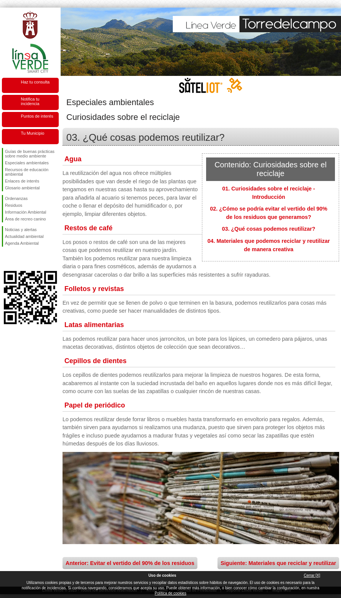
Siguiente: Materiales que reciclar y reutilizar (278, 563)
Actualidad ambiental (24, 236)
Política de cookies (170, 593)
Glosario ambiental (22, 188)
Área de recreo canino (25, 219)
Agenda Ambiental (22, 243)
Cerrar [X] (312, 575)
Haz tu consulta (35, 82)
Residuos (13, 205)
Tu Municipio (32, 133)
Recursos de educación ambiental (26, 171)
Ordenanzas (16, 198)
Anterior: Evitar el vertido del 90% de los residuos (130, 563)
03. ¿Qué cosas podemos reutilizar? (268, 229)
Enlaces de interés (22, 181)
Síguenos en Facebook (6, 258)
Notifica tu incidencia (30, 101)
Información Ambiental (25, 212)
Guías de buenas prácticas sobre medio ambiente (30, 153)
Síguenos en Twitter (18, 258)
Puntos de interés (37, 116)
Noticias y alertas (21, 229)
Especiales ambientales (27, 163)
